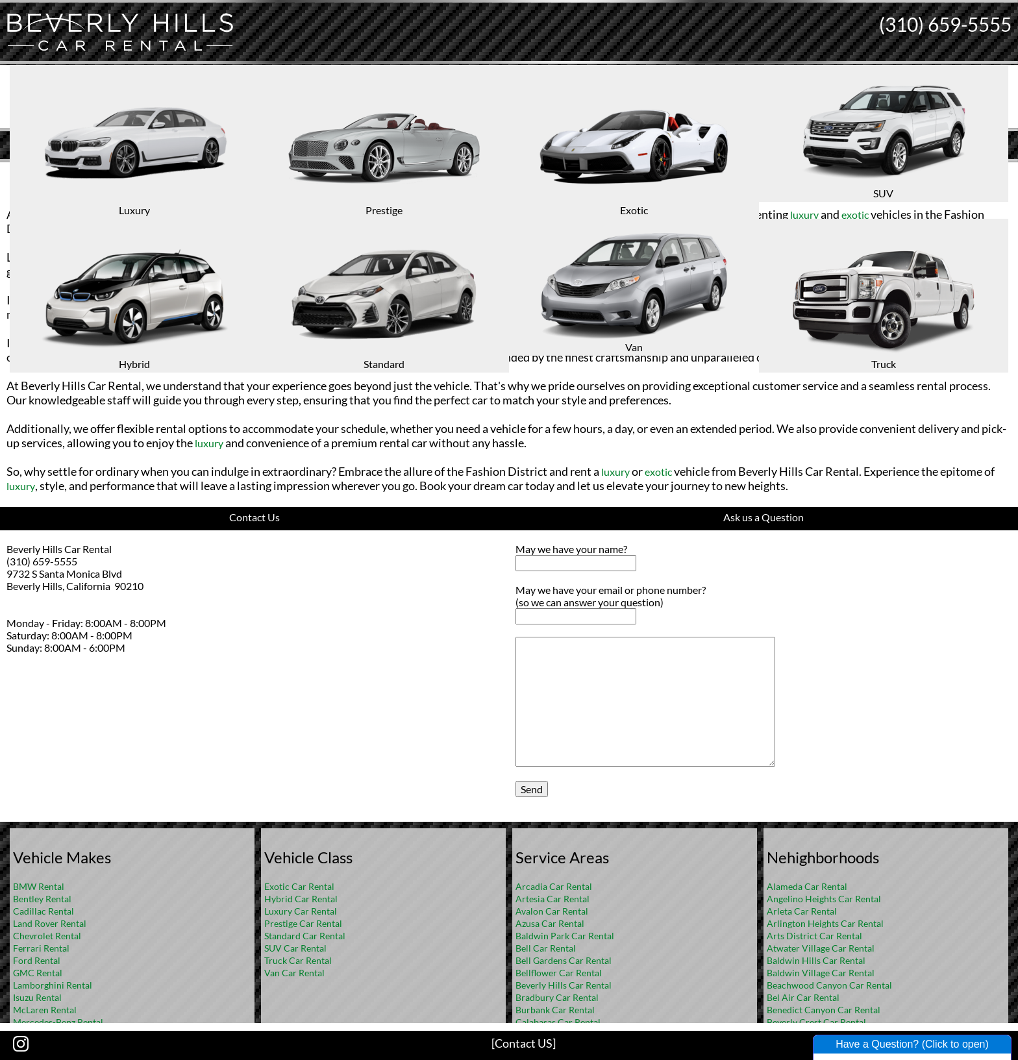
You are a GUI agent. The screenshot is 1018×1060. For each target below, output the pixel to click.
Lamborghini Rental (52, 985)
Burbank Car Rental (555, 1009)
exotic (855, 214)
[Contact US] (523, 1043)
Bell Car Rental (545, 948)
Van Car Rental (294, 972)
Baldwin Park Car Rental (564, 935)
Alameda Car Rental (807, 886)
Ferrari (511, 314)
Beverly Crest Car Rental (816, 1022)
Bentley (760, 343)
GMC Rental (37, 972)
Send (532, 789)
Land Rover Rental (49, 923)
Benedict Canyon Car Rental (823, 1009)
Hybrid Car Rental (301, 898)
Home (495, 172)
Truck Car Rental (298, 960)
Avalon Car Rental (551, 911)
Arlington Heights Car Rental (825, 923)
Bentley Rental (42, 898)
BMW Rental (38, 886)
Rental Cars (434, 193)
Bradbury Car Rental (557, 997)
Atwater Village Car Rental (821, 948)
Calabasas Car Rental (558, 1022)
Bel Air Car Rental (803, 997)
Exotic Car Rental (299, 886)
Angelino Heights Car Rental (824, 898)
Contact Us (254, 517)
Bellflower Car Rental (558, 972)
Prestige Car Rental (303, 923)
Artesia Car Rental (552, 898)
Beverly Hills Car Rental (563, 985)
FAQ (526, 172)
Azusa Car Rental (549, 923)
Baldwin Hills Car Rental (816, 960)
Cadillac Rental (43, 911)
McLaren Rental (45, 1009)
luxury (302, 214)
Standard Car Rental (304, 935)
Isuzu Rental (37, 997)
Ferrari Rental (41, 948)
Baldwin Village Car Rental (821, 972)
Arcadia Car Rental (553, 886)
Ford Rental (36, 960)
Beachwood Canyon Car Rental (829, 985)
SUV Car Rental (295, 948)
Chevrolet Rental (47, 935)
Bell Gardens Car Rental (563, 960)
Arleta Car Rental (802, 911)
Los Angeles (499, 193)
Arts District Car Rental (814, 935)
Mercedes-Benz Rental (58, 1022)
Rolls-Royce (712, 343)
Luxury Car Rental (300, 911)
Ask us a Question (763, 517)
